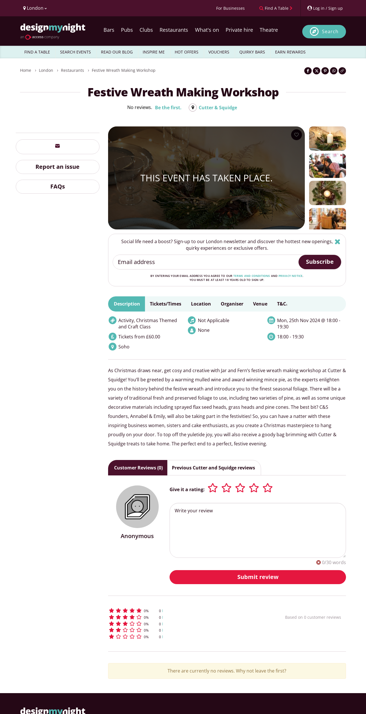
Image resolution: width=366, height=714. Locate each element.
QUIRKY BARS (252, 52)
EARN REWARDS (290, 52)
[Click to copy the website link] (342, 70)
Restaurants (174, 29)
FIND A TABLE (37, 52)
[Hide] (337, 241)
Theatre (269, 29)
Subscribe (320, 261)
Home (25, 70)
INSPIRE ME (154, 52)
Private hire (239, 29)
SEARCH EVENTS (75, 52)
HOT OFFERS (186, 52)
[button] (186, 610)
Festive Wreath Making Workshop (124, 70)
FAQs (57, 186)
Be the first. (168, 107)
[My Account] (325, 8)
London (46, 70)
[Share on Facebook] (308, 70)
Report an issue (57, 166)
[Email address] (206, 262)
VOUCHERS (218, 52)
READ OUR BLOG (117, 52)
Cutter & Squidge (218, 107)
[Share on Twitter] (316, 70)
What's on (207, 29)
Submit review (258, 577)
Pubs (127, 29)
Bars (109, 29)
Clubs (146, 29)
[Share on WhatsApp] (333, 70)
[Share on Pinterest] (325, 70)
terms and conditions (251, 276)
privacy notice (291, 276)
